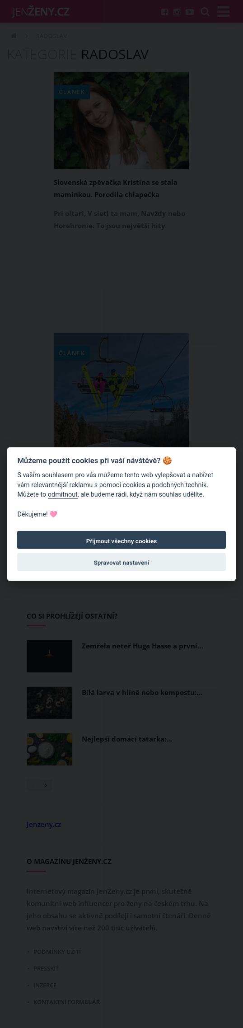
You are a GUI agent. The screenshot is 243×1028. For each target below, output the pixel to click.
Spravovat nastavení (122, 562)
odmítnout (63, 494)
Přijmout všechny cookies (121, 541)
